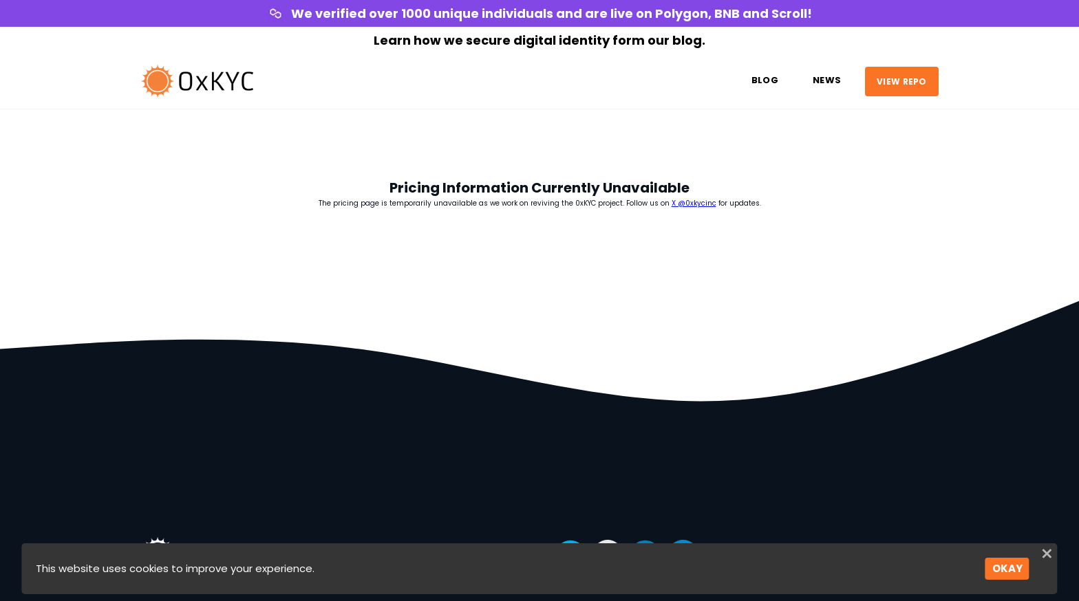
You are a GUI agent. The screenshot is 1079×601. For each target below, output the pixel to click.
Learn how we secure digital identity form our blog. (539, 40)
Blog (764, 80)
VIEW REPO (902, 81)
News (827, 80)
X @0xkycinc (694, 203)
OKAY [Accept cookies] (1007, 568)
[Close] (1047, 556)
